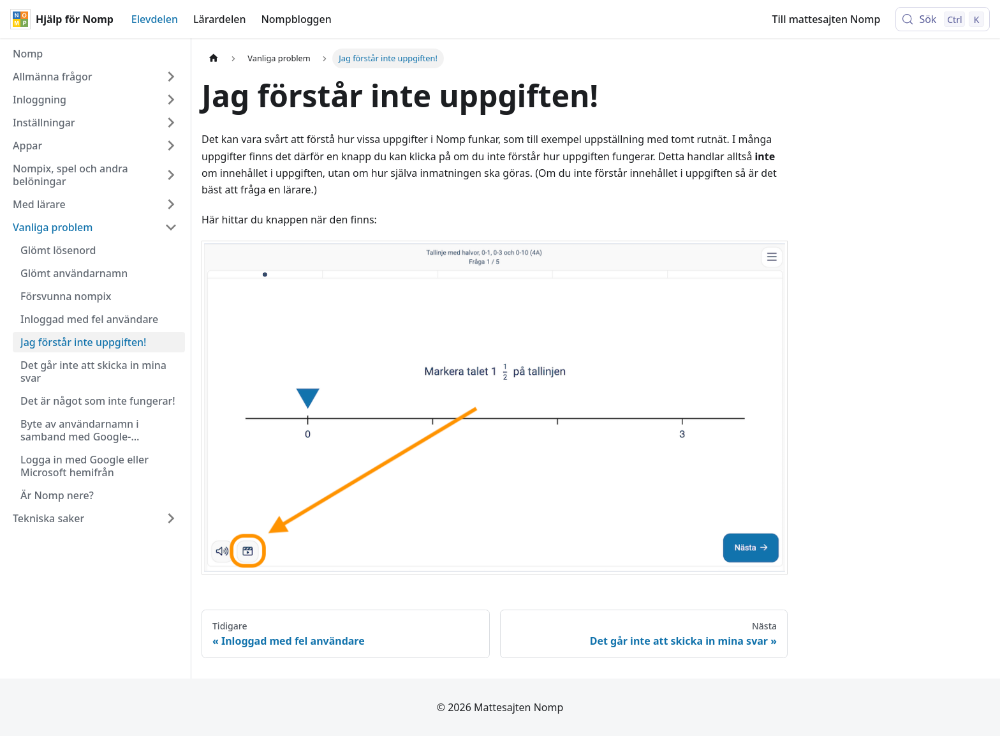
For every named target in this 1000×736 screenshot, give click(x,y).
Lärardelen (219, 19)
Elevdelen (154, 19)
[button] (95, 76)
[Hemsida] (214, 58)
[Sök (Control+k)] (942, 19)
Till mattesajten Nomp (826, 19)
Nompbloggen (296, 19)
